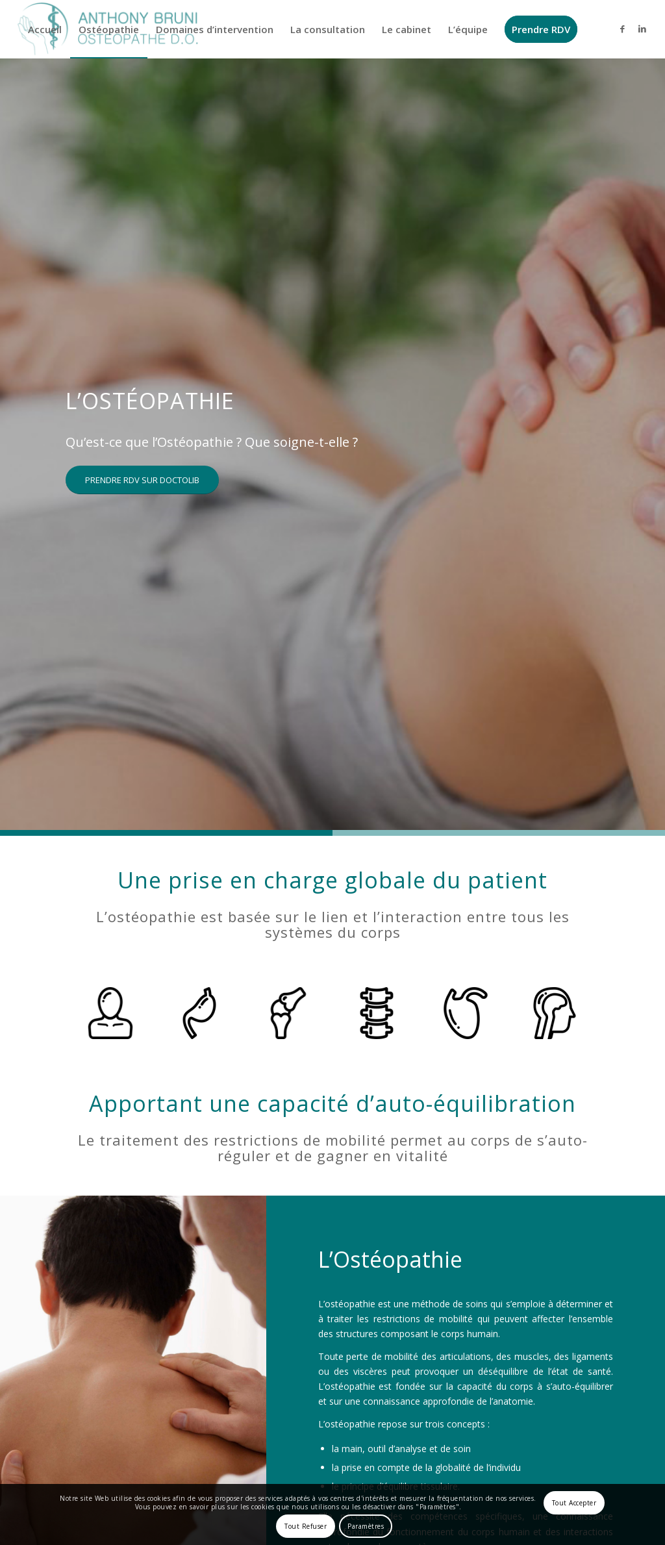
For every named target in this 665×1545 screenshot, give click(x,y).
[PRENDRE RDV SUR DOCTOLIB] (142, 480)
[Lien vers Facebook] (623, 28)
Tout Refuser (305, 1526)
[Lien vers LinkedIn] (642, 28)
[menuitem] (44, 29)
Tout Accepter (574, 1502)
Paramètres (365, 1526)
